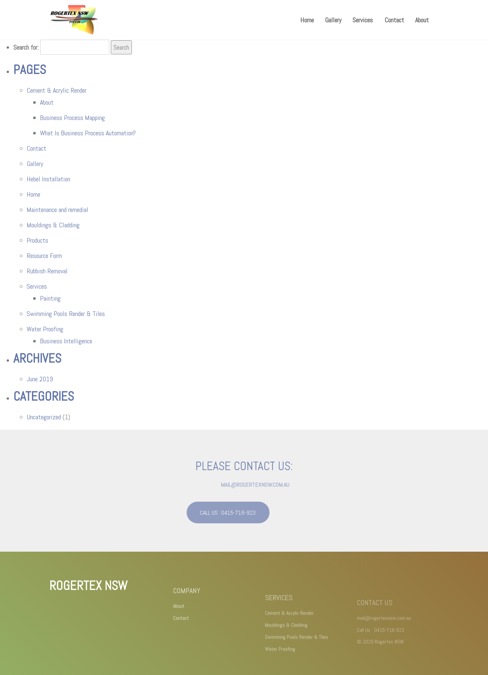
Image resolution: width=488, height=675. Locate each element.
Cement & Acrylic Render (57, 90)
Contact (394, 20)
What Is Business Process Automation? (88, 133)
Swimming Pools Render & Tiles (66, 313)
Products (37, 240)
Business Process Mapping (72, 117)
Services (363, 20)
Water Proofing (45, 329)
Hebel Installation (48, 179)
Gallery (333, 20)
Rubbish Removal (47, 271)
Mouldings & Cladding (53, 225)
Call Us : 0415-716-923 (380, 636)
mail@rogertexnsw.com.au (263, 484)
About (422, 20)
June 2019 (40, 379)
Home (307, 20)
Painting (50, 298)
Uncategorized (44, 417)
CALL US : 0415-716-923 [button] (220, 512)
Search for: (26, 47)
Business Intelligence (66, 341)
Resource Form (44, 255)
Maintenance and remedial (57, 209)
